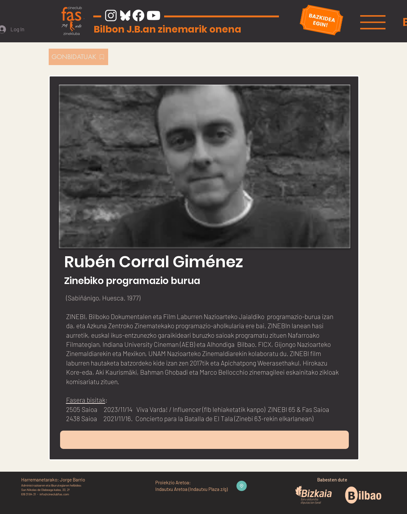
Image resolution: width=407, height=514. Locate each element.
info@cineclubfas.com (54, 494)
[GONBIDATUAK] (78, 57)
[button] (372, 22)
